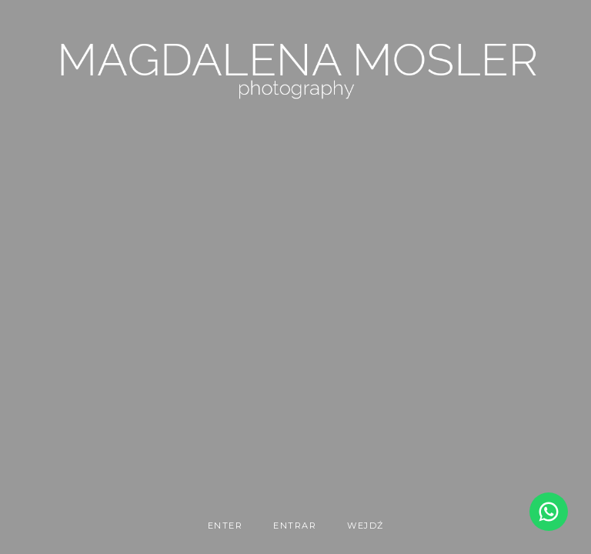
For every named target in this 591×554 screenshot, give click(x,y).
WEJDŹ (365, 525)
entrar (294, 525)
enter (225, 525)
